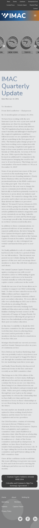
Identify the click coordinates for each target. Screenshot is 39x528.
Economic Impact (22, 5)
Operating (5, 502)
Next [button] (35, 46)
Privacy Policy (6, 511)
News (8, 1)
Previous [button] (4, 46)
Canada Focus (10, 5)
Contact (35, 8)
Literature (22, 1)
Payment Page (34, 5)
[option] (19, 46)
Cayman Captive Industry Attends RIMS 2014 (19, 478)
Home (4, 497)
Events (15, 1)
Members (17, 502)
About (14, 497)
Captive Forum (18, 507)
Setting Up (25, 497)
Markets (4, 507)
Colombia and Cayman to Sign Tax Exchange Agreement (19, 484)
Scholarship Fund (33, 1)
